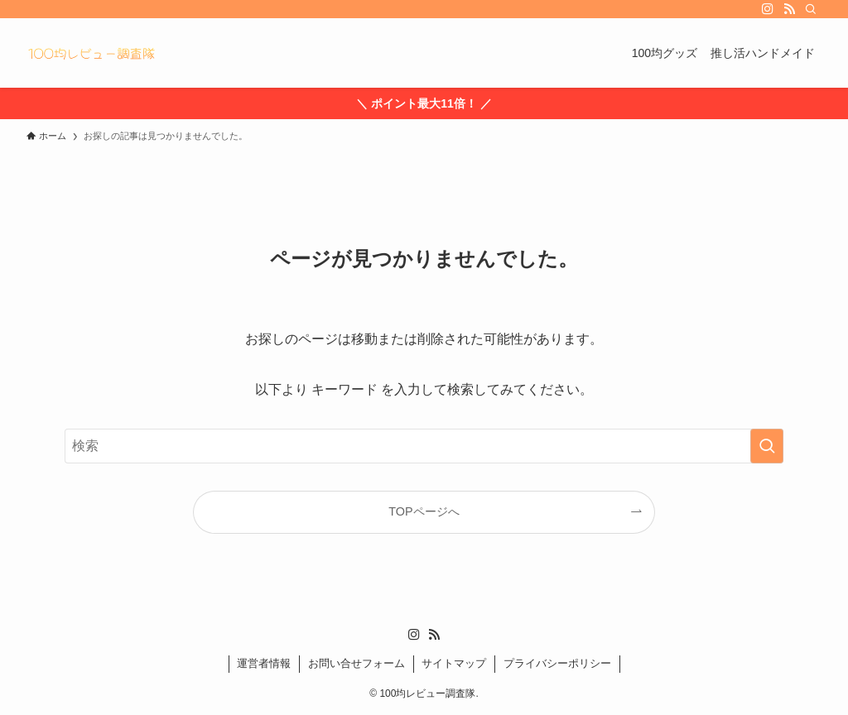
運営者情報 (264, 663)
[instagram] (767, 9)
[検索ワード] (424, 446)
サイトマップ (454, 663)
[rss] (789, 9)
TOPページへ (423, 511)
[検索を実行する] (766, 446)
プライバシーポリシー (557, 663)
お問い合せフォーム (356, 663)
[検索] (811, 9)
